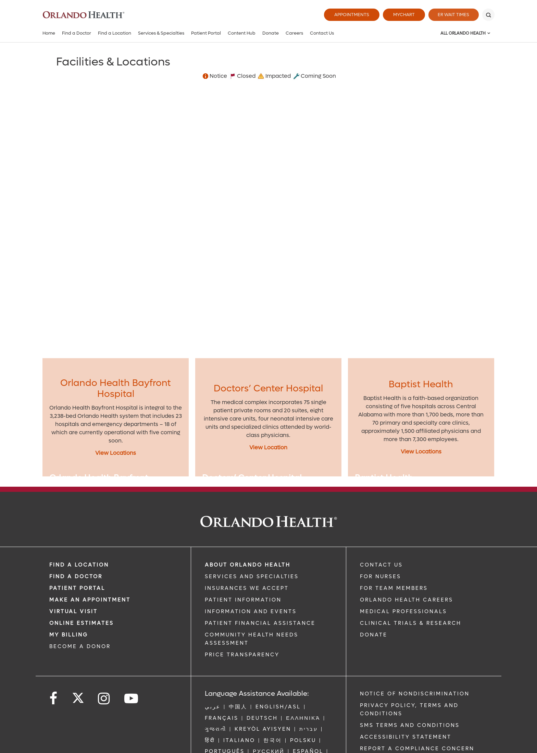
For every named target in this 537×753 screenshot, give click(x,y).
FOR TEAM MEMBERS (394, 588)
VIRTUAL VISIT (73, 611)
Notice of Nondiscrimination (415, 693)
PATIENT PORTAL (77, 588)
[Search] (488, 15)
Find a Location (114, 33)
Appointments (350, 14)
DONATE (373, 634)
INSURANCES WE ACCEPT (247, 588)
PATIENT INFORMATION (243, 599)
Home (48, 33)
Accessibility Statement (405, 736)
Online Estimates (81, 623)
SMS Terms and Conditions (410, 725)
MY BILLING (68, 634)
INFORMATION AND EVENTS (251, 611)
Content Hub (241, 33)
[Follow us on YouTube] (131, 699)
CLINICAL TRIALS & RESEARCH (410, 623)
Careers (294, 33)
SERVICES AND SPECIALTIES (252, 576)
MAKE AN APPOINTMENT (89, 599)
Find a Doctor (76, 33)
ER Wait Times (453, 14)
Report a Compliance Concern (417, 748)
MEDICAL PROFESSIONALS (403, 611)
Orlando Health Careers (406, 599)
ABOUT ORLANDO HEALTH (247, 564)
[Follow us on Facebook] (53, 699)
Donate (270, 33)
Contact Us (322, 33)
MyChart (402, 14)
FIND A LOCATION (79, 564)
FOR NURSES (380, 576)
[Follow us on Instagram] (104, 699)
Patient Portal (206, 33)
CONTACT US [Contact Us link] (381, 564)
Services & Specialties (161, 33)
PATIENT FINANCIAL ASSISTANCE (260, 623)
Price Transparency (242, 654)
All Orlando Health (463, 33)
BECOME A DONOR (80, 646)
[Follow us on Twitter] (78, 696)
